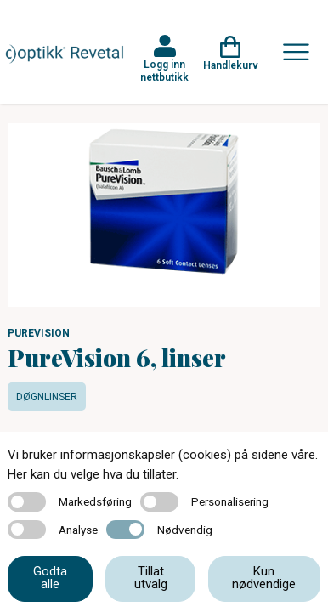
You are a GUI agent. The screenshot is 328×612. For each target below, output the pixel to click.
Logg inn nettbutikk (164, 70)
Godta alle (50, 578)
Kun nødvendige (264, 578)
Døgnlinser (46, 397)
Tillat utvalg (150, 578)
